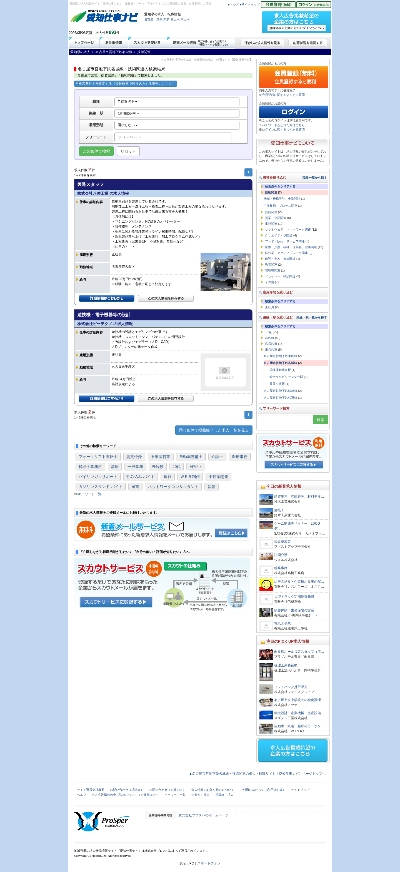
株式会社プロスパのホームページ (204, 815)
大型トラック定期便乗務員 (294, 597)
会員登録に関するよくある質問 (283, 94)
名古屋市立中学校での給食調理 (297, 700)
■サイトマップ (250, 4)
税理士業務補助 (286, 665)
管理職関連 (272, 270)
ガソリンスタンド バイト (100, 486)
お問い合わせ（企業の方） (167, 789)
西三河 (175, 19)
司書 (135, 486)
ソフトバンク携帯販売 (291, 687)
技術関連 (271, 192)
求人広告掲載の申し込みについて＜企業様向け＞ (125, 794)
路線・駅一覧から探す (311, 317)
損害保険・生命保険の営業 (294, 610)
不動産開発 (218, 476)
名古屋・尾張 (153, 19)
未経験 (158, 466)
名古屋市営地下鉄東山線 (280, 356)
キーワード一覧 (89, 494)
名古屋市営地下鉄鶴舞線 (280, 390)
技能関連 (271, 212)
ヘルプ (81, 794)
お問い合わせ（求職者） (127, 789)
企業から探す (200, 794)
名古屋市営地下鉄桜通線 (280, 397)
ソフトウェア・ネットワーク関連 (288, 229)
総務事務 (281, 568)
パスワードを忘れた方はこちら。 (285, 125)
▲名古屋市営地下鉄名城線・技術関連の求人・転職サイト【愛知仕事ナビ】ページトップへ (257, 774)
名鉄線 (269, 338)
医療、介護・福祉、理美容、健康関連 (291, 247)
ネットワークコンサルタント (173, 486)
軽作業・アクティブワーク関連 (286, 253)
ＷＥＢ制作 (190, 476)
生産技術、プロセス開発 (280, 205)
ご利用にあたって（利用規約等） (263, 789)
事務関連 (271, 223)
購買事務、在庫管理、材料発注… (299, 497)
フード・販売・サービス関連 (285, 241)
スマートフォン (209, 863)
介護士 (217, 456)
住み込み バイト (140, 476)
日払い (195, 466)
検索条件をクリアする (280, 186)
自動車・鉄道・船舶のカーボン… (299, 726)
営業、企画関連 (275, 218)
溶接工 (279, 510)
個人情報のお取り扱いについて (212, 789)
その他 (269, 282)
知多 (166, 19)
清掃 (115, 466)
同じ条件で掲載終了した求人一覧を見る (214, 430)
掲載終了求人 (224, 794)
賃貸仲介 (134, 456)
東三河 (185, 19)
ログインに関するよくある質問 (283, 129)
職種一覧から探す (314, 177)
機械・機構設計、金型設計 (282, 198)
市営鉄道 (271, 349)
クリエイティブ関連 (278, 235)
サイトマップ (300, 789)
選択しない (128, 125)
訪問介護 (281, 555)
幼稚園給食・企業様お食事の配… (299, 582)
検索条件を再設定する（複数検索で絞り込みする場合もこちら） (125, 84)
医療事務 (240, 456)
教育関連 (271, 264)
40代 (176, 466)
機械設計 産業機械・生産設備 (297, 713)
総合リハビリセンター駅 (286, 376)
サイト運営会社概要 (90, 789)
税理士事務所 (90, 466)
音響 (211, 486)
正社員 (269, 307)
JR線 (268, 332)
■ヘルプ (233, 4)
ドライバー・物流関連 (280, 276)
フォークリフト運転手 (98, 456)
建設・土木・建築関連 (280, 258)
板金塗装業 (282, 542)
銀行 (167, 476)
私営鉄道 (271, 343)
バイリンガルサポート (98, 476)
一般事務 (135, 466)
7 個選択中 (127, 102)
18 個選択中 (128, 113)
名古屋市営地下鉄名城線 (280, 363)
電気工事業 (282, 623)
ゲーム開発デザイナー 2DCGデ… (297, 526)
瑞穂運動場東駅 (280, 370)
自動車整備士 (190, 456)
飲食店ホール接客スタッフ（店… (299, 652)
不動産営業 (160, 456)
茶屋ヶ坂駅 (277, 383)
